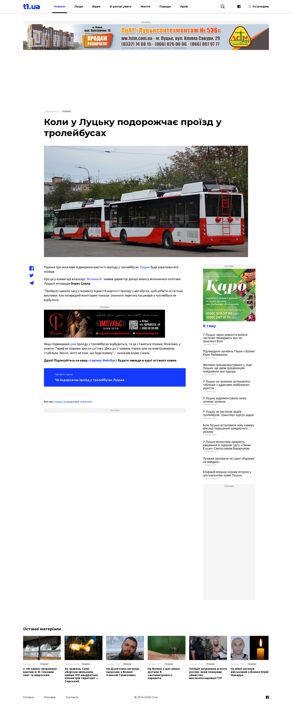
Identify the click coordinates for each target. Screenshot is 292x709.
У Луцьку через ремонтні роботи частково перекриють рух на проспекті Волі (225, 338)
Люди (78, 6)
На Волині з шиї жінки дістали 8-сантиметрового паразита (164, 673)
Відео (96, 6)
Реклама (49, 697)
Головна (28, 697)
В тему (209, 326)
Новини (59, 6)
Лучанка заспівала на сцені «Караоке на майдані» (229, 460)
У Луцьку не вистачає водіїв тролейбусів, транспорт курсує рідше (228, 413)
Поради (165, 6)
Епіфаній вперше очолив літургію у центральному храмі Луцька (227, 473)
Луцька (144, 267)
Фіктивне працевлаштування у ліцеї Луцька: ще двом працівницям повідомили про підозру (227, 368)
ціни (73, 344)
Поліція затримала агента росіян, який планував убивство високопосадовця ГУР (208, 673)
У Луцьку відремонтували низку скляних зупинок (225, 400)
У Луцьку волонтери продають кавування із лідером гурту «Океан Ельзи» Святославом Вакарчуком (227, 445)
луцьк (58, 401)
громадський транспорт (78, 401)
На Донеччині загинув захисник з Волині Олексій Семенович (122, 672)
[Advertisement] (146, 79)
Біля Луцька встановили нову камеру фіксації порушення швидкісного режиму (228, 428)
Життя (145, 6)
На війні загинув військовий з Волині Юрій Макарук (249, 672)
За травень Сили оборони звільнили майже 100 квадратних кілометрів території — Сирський (82, 675)
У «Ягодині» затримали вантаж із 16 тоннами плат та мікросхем (40, 672)
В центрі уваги (120, 6)
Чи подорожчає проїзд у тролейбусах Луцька (89, 380)
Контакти (72, 697)
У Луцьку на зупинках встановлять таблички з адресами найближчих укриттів (226, 385)
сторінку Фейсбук (101, 360)
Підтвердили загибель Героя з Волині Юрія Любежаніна (229, 353)
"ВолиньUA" (94, 279)
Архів (184, 6)
